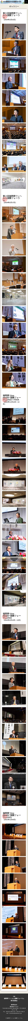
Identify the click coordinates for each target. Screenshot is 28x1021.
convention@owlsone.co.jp (15, 1013)
